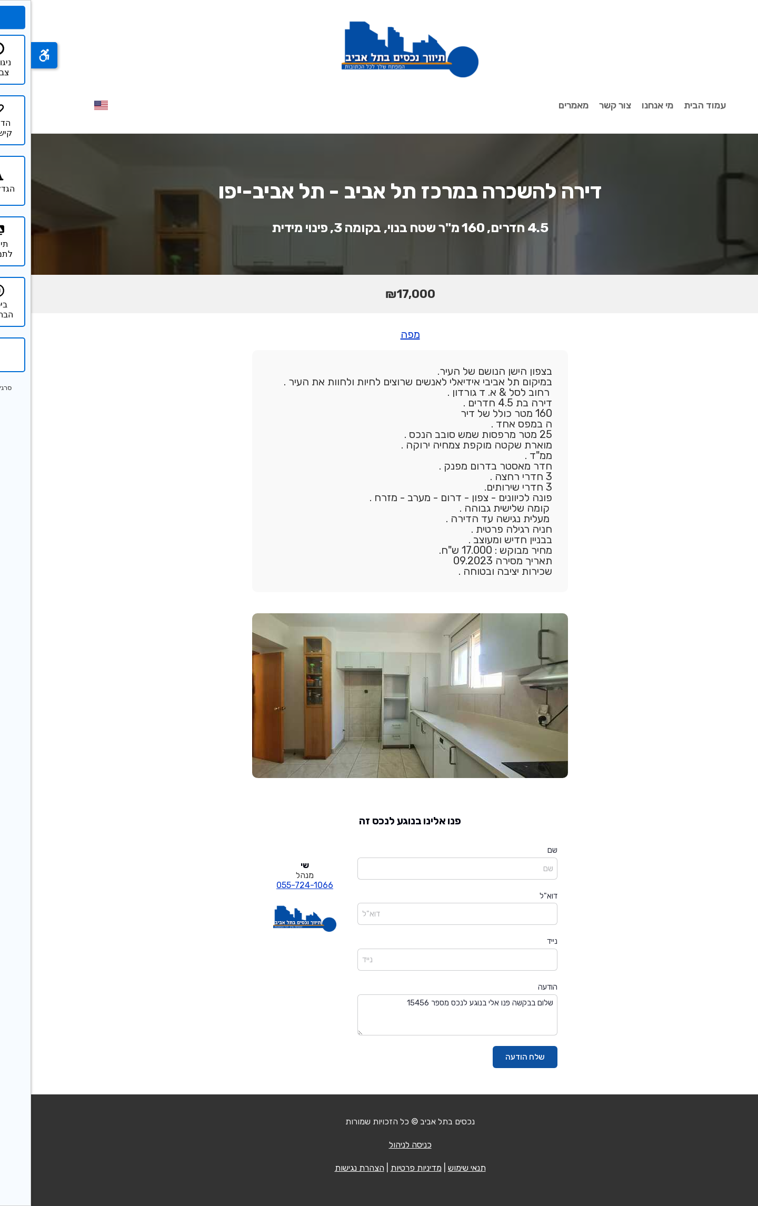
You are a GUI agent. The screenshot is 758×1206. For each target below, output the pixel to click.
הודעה (516, 987)
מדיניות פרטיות (385, 1168)
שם (521, 850)
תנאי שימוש (436, 1168)
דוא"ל (517, 896)
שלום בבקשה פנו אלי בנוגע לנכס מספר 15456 (426, 1015)
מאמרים (542, 105)
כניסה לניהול (379, 1145)
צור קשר (584, 105)
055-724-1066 (273, 885)
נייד (521, 941)
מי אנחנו (626, 105)
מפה (379, 334)
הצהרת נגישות (328, 1168)
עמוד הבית (674, 105)
